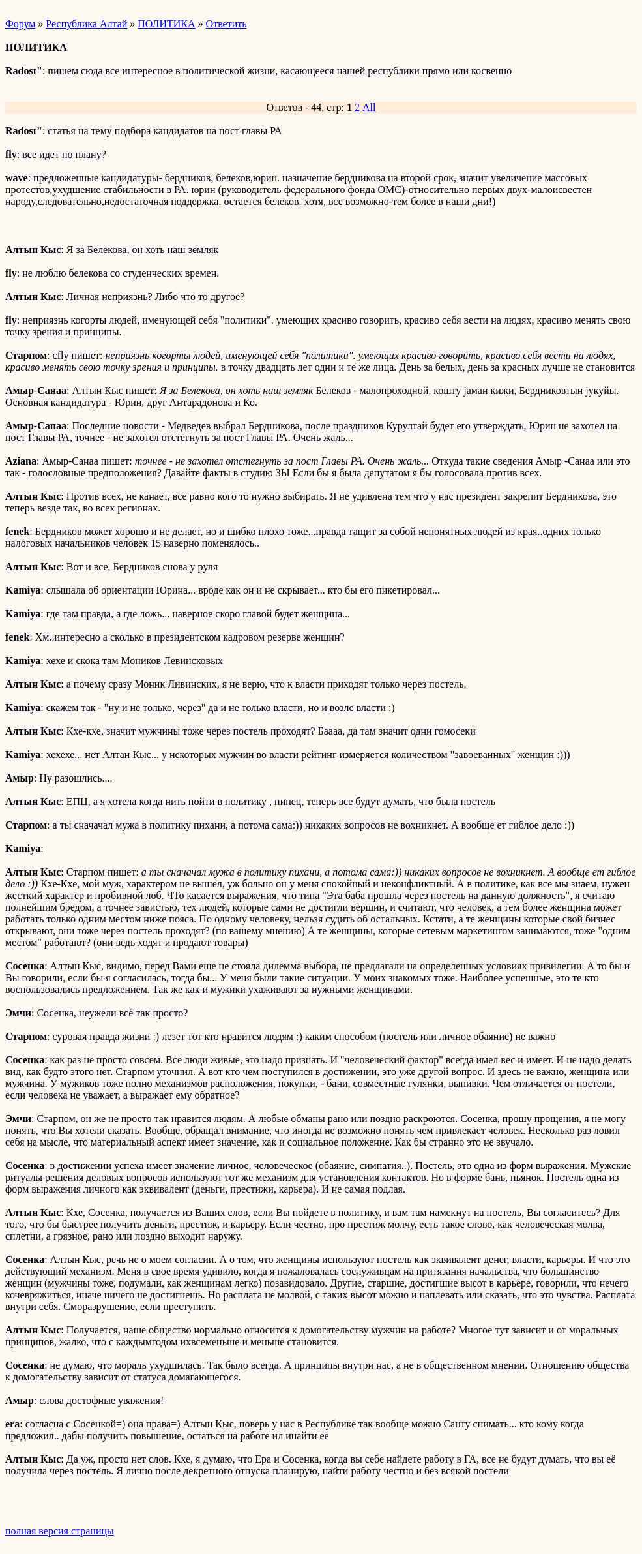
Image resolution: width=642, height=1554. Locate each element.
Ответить (226, 23)
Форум (20, 23)
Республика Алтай (86, 23)
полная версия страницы (59, 1530)
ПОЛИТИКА (166, 23)
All (368, 107)
